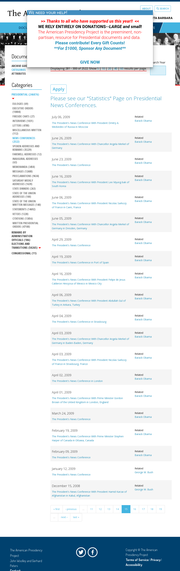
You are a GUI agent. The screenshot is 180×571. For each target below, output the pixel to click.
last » (76, 517)
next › (64, 517)
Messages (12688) (22, 171)
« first (56, 509)
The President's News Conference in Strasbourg (79, 321)
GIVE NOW (90, 62)
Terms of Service (137, 560)
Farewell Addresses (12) (27, 154)
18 (151, 509)
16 (134, 509)
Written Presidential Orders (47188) (25, 225)
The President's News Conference (71, 165)
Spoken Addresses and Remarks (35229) (26, 148)
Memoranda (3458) (23, 167)
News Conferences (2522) (24, 140)
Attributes (19, 74)
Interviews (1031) (22, 121)
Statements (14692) (24, 209)
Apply (58, 89)
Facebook (93, 553)
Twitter (82, 553)
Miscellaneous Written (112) (27, 131)
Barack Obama (143, 120)
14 (117, 509)
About (146, 8)
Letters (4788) (20, 125)
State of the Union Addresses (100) (24, 195)
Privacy (155, 560)
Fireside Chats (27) (23, 116)
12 (100, 509)
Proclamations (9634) (25, 176)
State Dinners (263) (24, 189)
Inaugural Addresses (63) (25, 160)
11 (91, 509)
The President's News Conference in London (77, 381)
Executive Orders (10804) (23, 110)
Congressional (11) (24, 253)
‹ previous (71, 509)
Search (162, 8)
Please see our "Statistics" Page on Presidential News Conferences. (106, 102)
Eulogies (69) (20, 104)
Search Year (157, 62)
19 (160, 509)
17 (143, 509)
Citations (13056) (22, 218)
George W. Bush (144, 472)
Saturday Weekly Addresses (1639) (23, 182)
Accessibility (134, 565)
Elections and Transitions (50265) (26, 246)
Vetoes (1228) (20, 214)
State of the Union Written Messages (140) (26, 203)
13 (108, 509)
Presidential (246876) (25, 96)
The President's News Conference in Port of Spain (80, 262)
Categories (19, 70)
